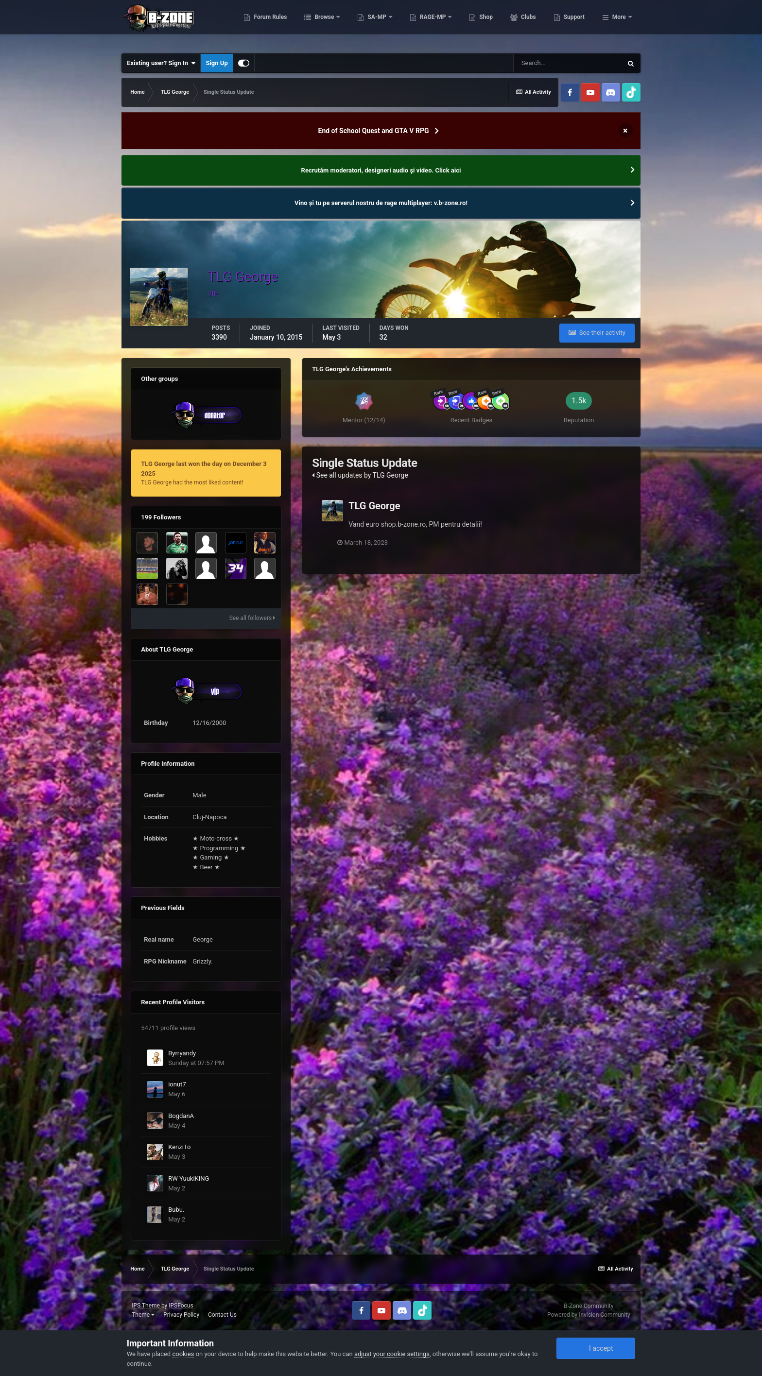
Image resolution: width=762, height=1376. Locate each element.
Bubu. (176, 1209)
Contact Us (222, 1314)
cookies (183, 1354)
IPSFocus (181, 1305)
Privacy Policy (181, 1314)
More (619, 24)
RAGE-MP (481, 24)
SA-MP (425, 24)
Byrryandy (182, 1053)
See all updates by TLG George (360, 475)
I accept (596, 1348)
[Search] (568, 63)
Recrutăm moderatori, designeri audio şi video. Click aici (381, 170)
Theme (143, 1314)
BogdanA (181, 1115)
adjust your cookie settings (392, 1354)
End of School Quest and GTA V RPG (373, 131)
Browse (373, 24)
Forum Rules (318, 24)
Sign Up (216, 63)
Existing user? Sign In (161, 63)
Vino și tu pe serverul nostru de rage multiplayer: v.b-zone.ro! (381, 202)
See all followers (252, 618)
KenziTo (179, 1147)
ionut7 (177, 1084)
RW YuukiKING (188, 1178)
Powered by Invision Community (588, 1314)
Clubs (576, 24)
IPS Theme (146, 1305)
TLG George (374, 506)
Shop (534, 24)
